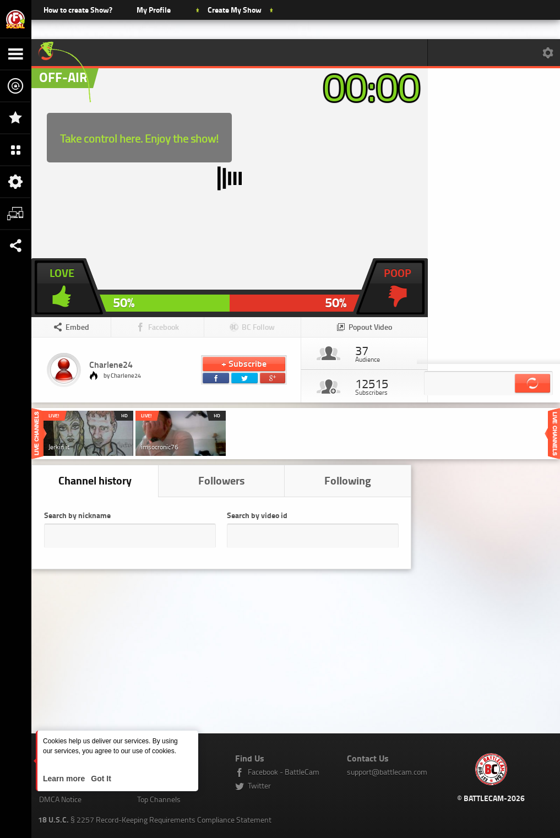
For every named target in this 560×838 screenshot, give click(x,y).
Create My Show (234, 9)
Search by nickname (77, 515)
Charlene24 (111, 364)
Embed (77, 327)
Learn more (65, 778)
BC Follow (258, 327)
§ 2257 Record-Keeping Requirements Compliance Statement (154, 819)
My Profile (154, 9)
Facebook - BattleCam (283, 771)
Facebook (163, 327)
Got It (100, 778)
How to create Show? (78, 9)
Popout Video (370, 327)
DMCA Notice (60, 799)
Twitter (259, 785)
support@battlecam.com (387, 771)
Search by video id (257, 515)
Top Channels (159, 799)
